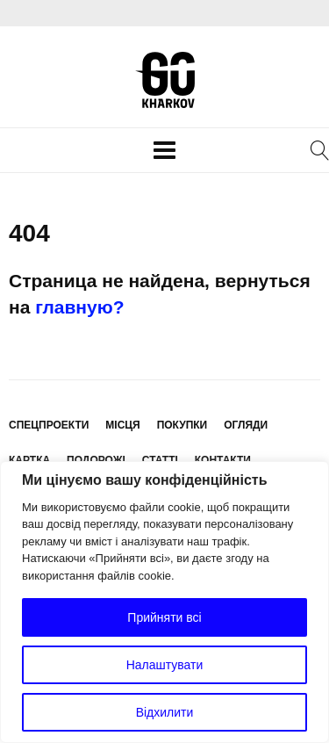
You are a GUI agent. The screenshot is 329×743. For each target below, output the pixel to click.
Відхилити (165, 712)
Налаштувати (165, 665)
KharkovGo (165, 80)
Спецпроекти (49, 425)
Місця (122, 425)
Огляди (246, 425)
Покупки (182, 425)
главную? (79, 307)
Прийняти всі (164, 617)
